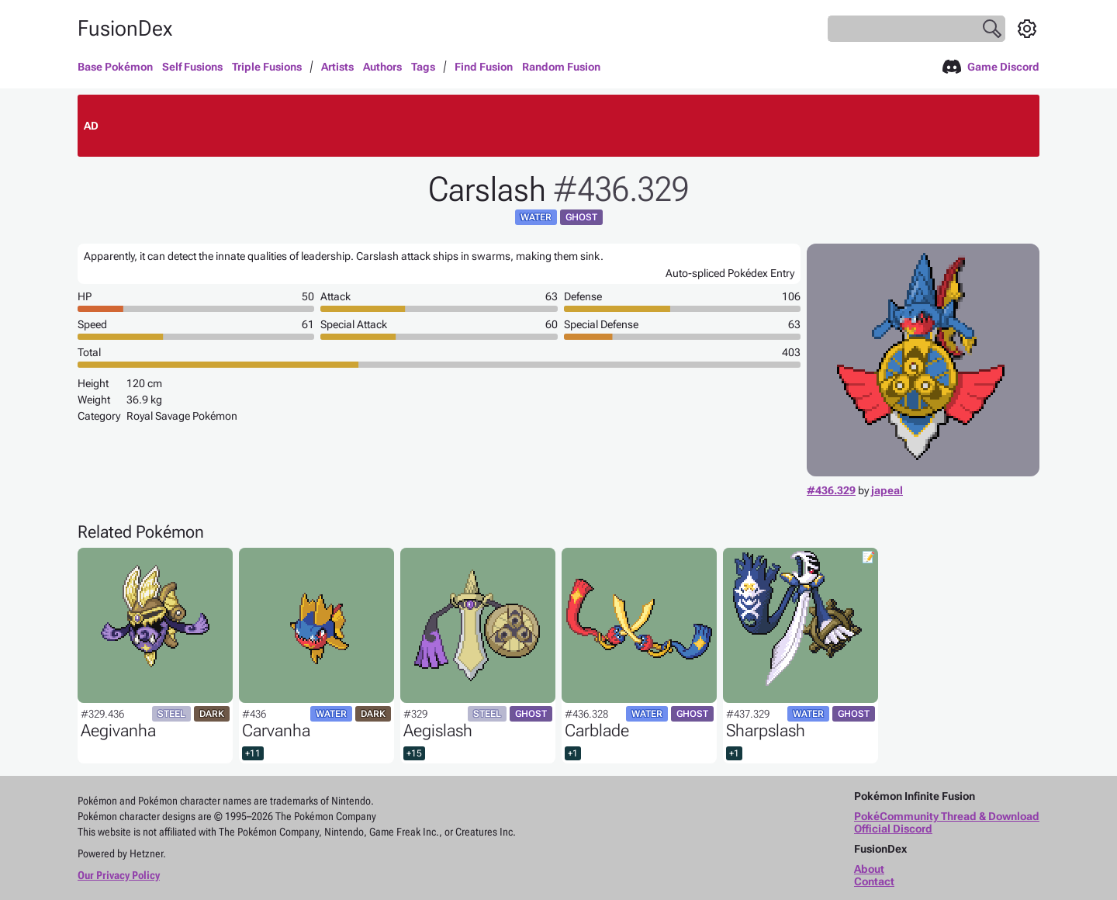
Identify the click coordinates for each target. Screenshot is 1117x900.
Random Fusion (561, 67)
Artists (337, 67)
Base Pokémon (115, 67)
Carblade (597, 730)
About (869, 869)
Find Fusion (484, 67)
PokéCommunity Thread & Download (946, 816)
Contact (874, 881)
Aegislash (437, 730)
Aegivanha (118, 730)
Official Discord (893, 828)
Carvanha (276, 730)
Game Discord (990, 66)
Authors (382, 67)
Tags (423, 67)
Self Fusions (192, 67)
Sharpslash (765, 730)
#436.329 (831, 490)
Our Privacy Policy (119, 875)
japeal (887, 490)
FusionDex (125, 28)
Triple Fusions (267, 67)
